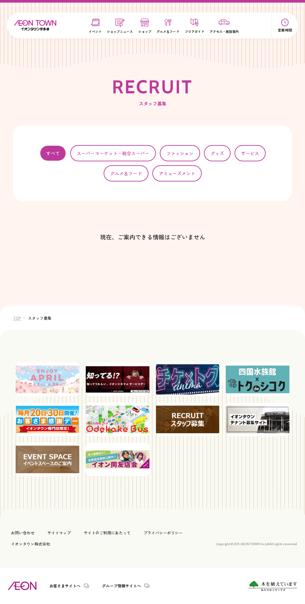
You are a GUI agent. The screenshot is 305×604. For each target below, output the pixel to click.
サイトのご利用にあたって (107, 532)
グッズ (217, 153)
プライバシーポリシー (163, 532)
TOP (17, 318)
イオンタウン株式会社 (30, 543)
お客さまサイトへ (65, 586)
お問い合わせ (22, 532)
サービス (250, 153)
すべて (53, 153)
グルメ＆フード (126, 173)
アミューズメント (177, 173)
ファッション (180, 153)
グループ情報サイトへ (121, 586)
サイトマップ (59, 532)
